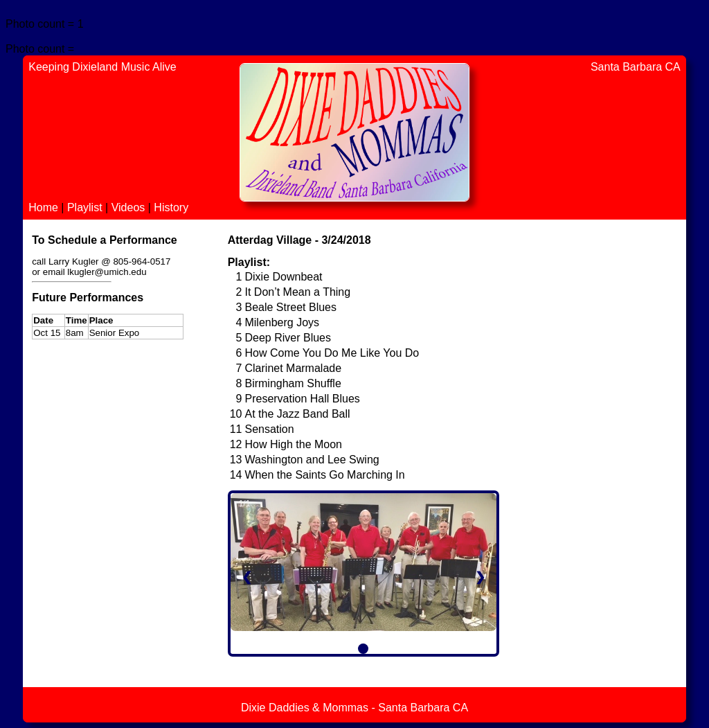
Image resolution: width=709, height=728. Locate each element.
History (171, 207)
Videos (129, 207)
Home (44, 207)
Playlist (86, 207)
